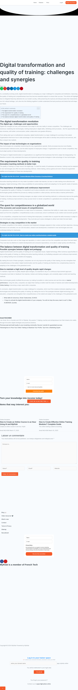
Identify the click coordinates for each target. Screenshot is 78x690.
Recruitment (5, 533)
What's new (5, 519)
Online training (4, 285)
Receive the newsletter (39, 554)
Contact (3, 522)
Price (47, 2)
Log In (61, 2)
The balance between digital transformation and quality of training (20, 117)
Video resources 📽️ (7, 516)
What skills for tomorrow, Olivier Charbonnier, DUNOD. (20, 298)
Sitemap (3, 529)
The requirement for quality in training (12, 113)
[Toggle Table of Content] (37, 108)
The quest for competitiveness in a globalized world (16, 115)
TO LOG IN (39, 672)
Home (35, 2)
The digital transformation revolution (12, 110)
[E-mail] (39, 383)
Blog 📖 (3, 512)
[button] (71, 2)
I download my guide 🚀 (39, 391)
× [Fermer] (2, 688)
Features (41, 2)
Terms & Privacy (6, 526)
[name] (39, 379)
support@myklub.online (43, 684)
